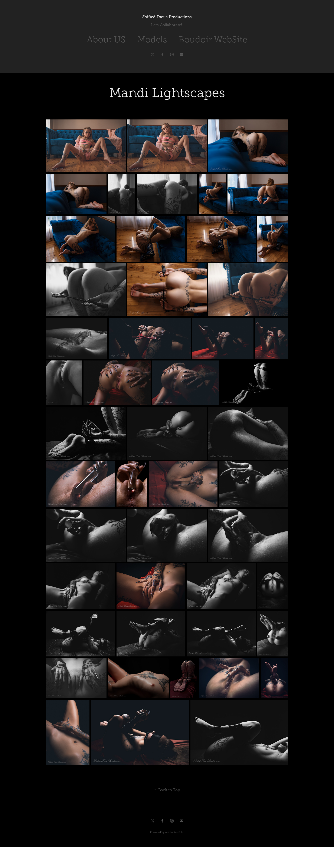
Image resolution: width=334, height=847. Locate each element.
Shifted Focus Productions (167, 17)
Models (152, 39)
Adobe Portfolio (174, 832)
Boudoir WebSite (213, 39)
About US (106, 39)
